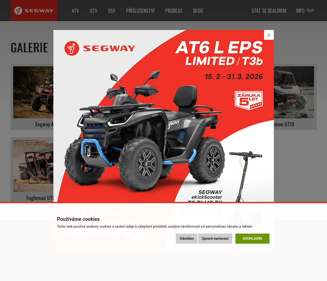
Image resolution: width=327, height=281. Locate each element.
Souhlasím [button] (252, 238)
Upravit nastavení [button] (215, 238)
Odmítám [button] (187, 238)
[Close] (269, 35)
